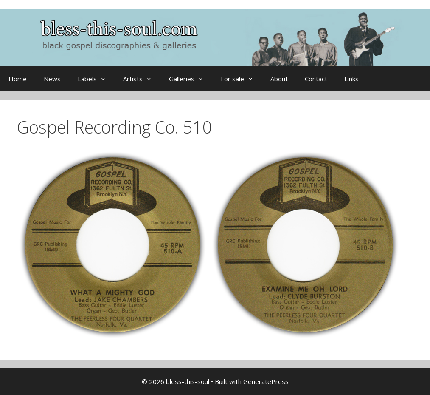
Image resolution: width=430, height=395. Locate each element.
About (279, 78)
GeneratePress (266, 381)
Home (17, 78)
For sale (241, 78)
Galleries (190, 78)
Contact (316, 78)
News (52, 78)
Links (351, 78)
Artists (141, 78)
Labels (96, 78)
